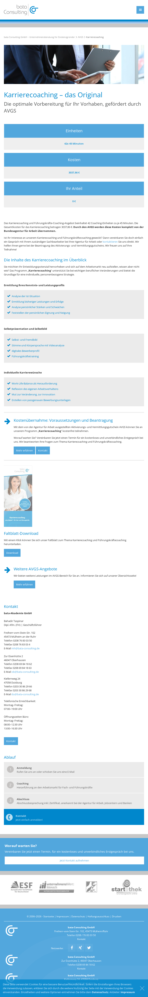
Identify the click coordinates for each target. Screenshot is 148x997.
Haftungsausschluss (98, 916)
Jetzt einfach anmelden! (29, 822)
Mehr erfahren (24, 450)
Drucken (116, 916)
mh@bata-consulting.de (25, 648)
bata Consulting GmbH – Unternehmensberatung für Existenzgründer (39, 37)
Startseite (48, 916)
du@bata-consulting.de (25, 694)
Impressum (63, 916)
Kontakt (43, 450)
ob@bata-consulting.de (25, 672)
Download (12, 553)
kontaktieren (110, 241)
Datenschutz (78, 916)
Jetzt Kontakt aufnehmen (74, 860)
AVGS (80, 37)
